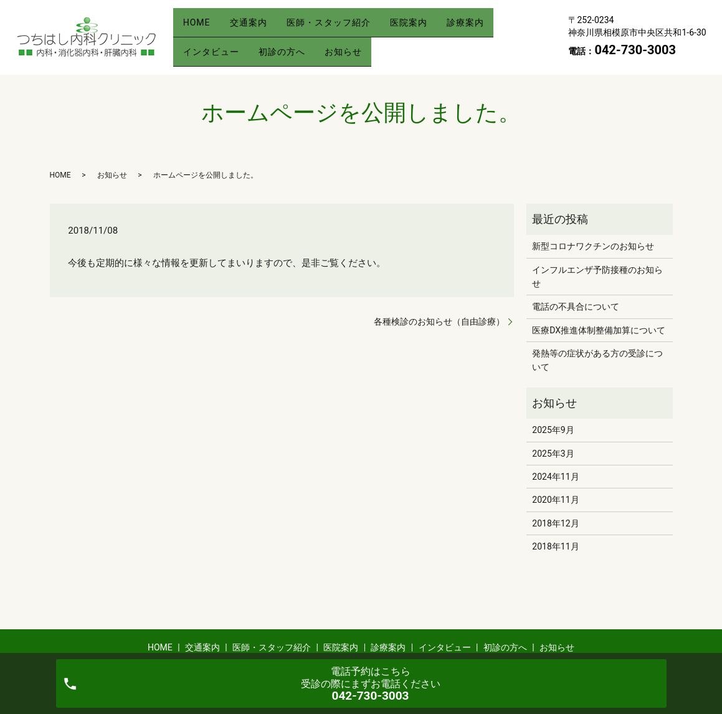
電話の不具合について (575, 307)
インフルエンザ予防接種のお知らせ (597, 276)
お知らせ (360, 46)
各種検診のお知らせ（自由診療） (439, 321)
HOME (200, 27)
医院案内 (432, 27)
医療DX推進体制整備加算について (598, 330)
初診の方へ (291, 46)
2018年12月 (555, 523)
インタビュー (214, 46)
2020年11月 (555, 500)
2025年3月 (553, 454)
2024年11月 (555, 477)
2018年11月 (555, 546)
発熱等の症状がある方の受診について (597, 360)
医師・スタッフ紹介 (345, 27)
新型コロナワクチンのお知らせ (593, 246)
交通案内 (258, 27)
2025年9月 (553, 430)
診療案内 (496, 27)
